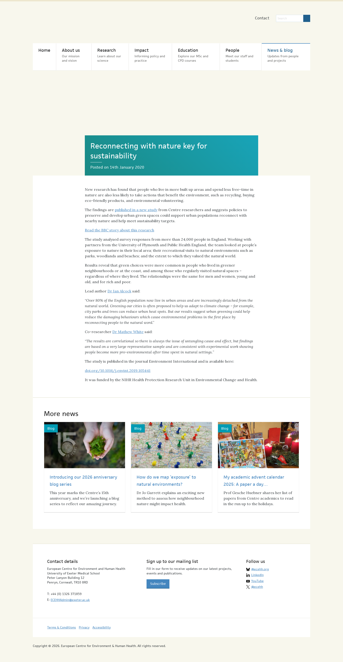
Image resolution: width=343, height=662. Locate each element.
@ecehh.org (260, 569)
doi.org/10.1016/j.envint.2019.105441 (117, 370)
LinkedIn (257, 575)
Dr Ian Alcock (119, 291)
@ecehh (257, 587)
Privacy (84, 628)
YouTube (257, 581)
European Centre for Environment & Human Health (80, 20)
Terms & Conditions (61, 628)
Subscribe (158, 584)
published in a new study (136, 210)
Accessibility (101, 628)
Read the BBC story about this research (119, 230)
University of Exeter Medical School (162, 23)
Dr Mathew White (128, 332)
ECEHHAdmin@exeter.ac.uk (70, 600)
